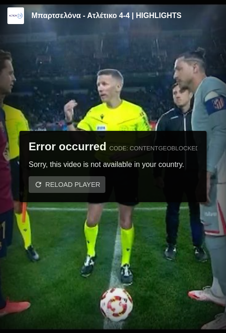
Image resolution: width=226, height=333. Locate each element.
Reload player (72, 184)
